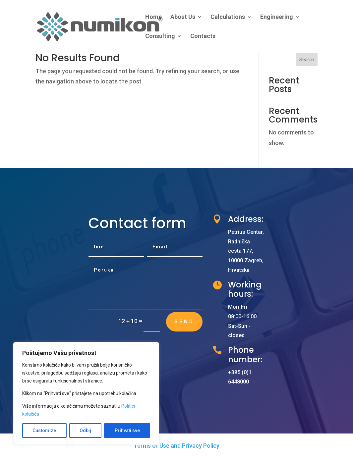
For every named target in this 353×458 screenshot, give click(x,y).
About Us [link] (182, 17)
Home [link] (153, 17)
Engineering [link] (276, 17)
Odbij (85, 430)
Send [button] (184, 322)
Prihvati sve (127, 430)
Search (306, 59)
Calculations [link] (227, 17)
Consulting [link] (160, 36)
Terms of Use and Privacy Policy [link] (176, 445)
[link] (115, 26)
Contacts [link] (202, 36)
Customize (44, 430)
